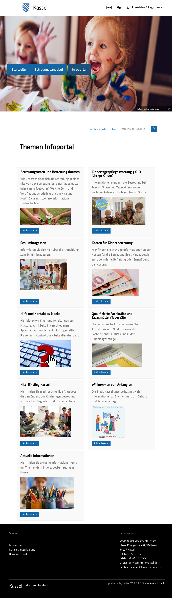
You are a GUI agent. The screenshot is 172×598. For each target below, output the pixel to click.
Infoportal (79, 69)
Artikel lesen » (30, 231)
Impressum (16, 545)
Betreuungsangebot (48, 69)
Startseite (19, 69)
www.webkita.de (155, 583)
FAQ (114, 129)
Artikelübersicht (98, 129)
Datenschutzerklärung (22, 549)
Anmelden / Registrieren (144, 8)
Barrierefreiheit (18, 554)
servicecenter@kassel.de (143, 562)
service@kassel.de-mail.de (146, 567)
